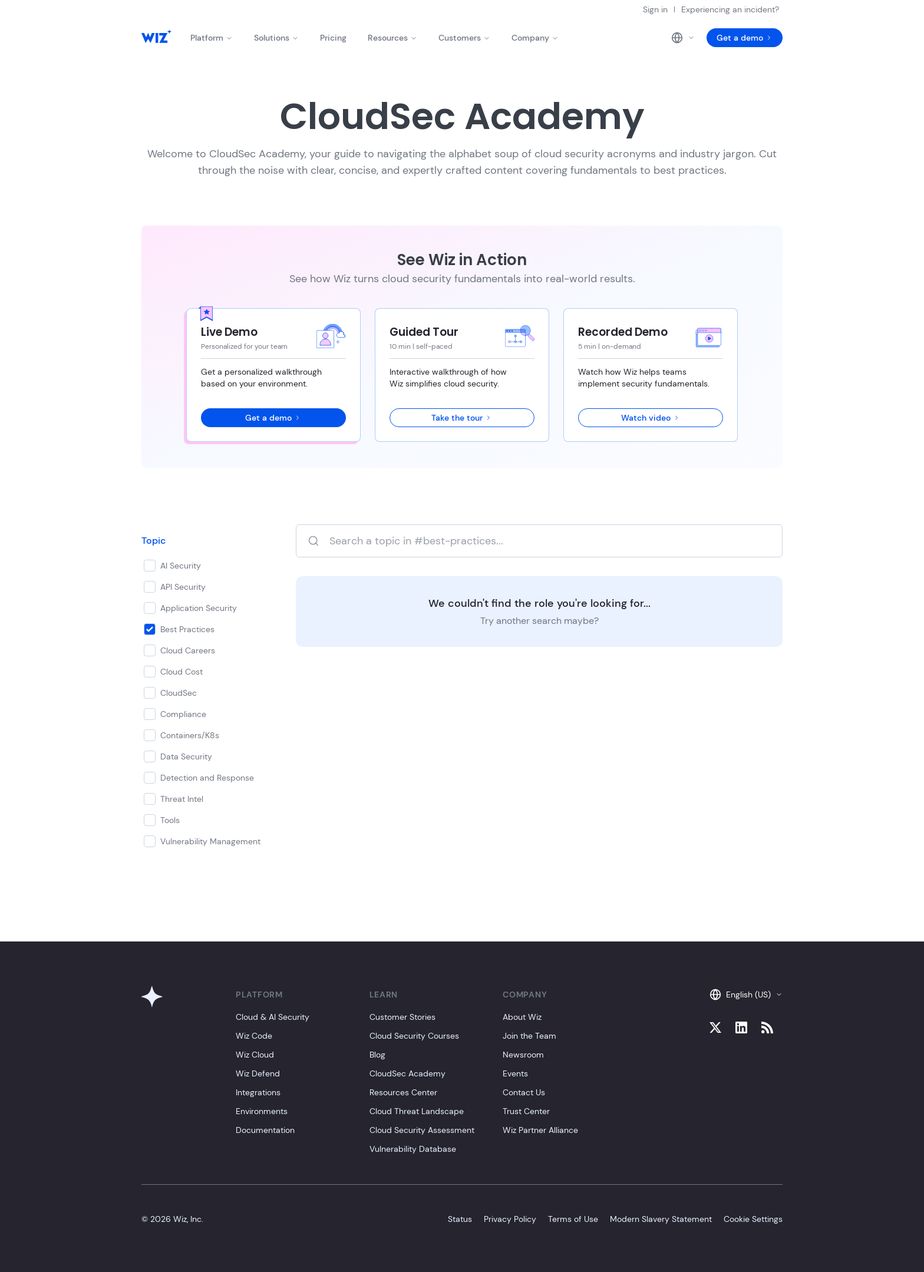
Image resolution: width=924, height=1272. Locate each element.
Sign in (655, 9)
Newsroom (523, 1054)
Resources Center (403, 1092)
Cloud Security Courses (414, 1035)
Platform (211, 37)
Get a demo (745, 37)
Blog (377, 1054)
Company (535, 37)
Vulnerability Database (412, 1149)
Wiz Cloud (255, 1054)
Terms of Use (573, 1219)
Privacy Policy (510, 1219)
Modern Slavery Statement (661, 1219)
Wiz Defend (258, 1073)
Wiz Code (254, 1035)
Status (460, 1219)
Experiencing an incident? (730, 9)
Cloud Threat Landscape (416, 1111)
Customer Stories (402, 1017)
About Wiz (522, 1017)
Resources (392, 37)
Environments (262, 1111)
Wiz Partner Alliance (540, 1130)
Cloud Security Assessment (421, 1130)
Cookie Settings (753, 1219)
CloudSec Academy (407, 1073)
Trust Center (526, 1111)
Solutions (276, 37)
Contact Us (524, 1092)
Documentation (265, 1130)
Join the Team (529, 1035)
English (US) (746, 994)
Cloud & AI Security (272, 1017)
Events (515, 1073)
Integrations (258, 1092)
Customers (464, 37)
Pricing (333, 37)
